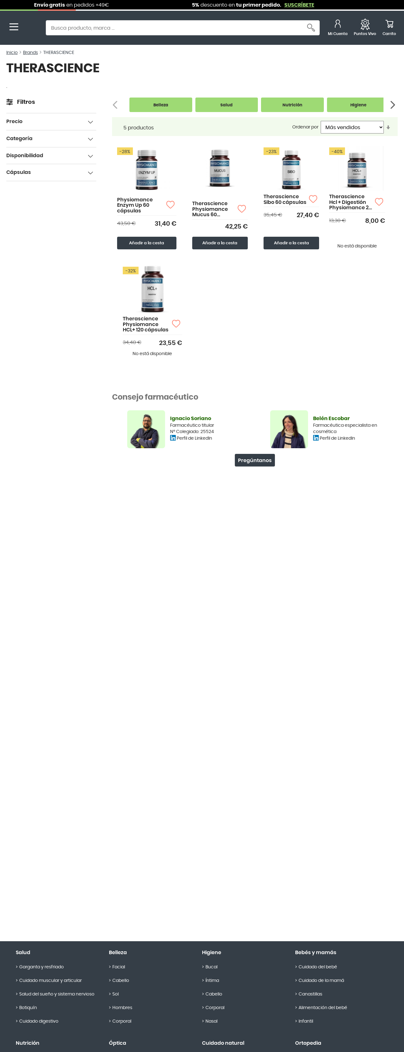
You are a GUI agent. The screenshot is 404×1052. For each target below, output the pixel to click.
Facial (118, 967)
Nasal (211, 1021)
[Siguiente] (393, 105)
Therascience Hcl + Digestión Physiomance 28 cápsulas (350, 202)
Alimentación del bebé (323, 1008)
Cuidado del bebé (318, 967)
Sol (115, 994)
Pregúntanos (255, 460)
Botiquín (28, 1008)
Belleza (118, 952)
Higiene (211, 952)
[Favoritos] (365, 28)
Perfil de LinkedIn (194, 438)
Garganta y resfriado (41, 967)
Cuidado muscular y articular (50, 980)
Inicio (12, 53)
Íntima (212, 980)
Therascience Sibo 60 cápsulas (285, 199)
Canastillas (310, 994)
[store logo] (31, 28)
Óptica (117, 1043)
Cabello (120, 980)
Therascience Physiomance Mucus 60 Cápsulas (210, 209)
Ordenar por (305, 127)
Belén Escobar (331, 418)
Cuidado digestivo (38, 1021)
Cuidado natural (223, 1043)
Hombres (122, 1008)
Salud (23, 952)
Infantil (306, 1021)
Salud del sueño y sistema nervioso (56, 994)
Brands (30, 53)
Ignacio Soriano (190, 418)
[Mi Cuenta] (338, 28)
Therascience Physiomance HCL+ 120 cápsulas (146, 324)
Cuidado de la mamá (321, 980)
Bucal (211, 967)
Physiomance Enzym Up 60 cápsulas (135, 205)
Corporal (121, 1021)
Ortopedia (308, 1043)
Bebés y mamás (315, 952)
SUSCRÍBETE (307, 5)
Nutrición (27, 1043)
